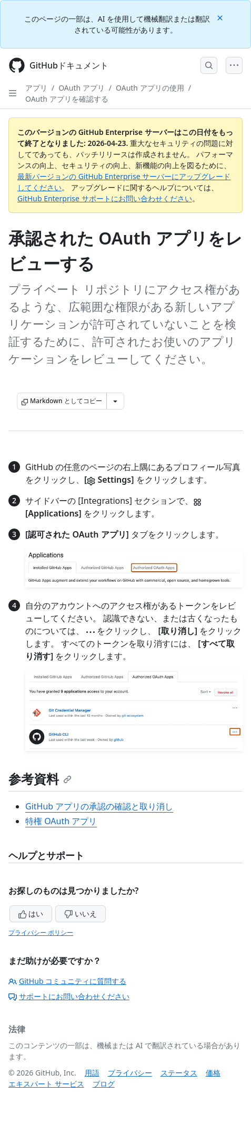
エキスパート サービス (46, 1084)
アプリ (36, 88)
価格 (213, 1073)
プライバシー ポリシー (40, 932)
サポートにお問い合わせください (68, 996)
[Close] (221, 17)
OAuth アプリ (81, 88)
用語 (92, 1073)
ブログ (104, 1084)
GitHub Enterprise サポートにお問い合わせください (104, 198)
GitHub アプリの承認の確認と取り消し (99, 806)
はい (31, 914)
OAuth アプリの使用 (150, 88)
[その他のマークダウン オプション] (115, 401)
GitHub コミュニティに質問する (67, 981)
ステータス (178, 1073)
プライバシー (130, 1073)
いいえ (80, 914)
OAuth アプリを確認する (66, 99)
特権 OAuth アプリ (61, 821)
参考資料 (40, 778)
